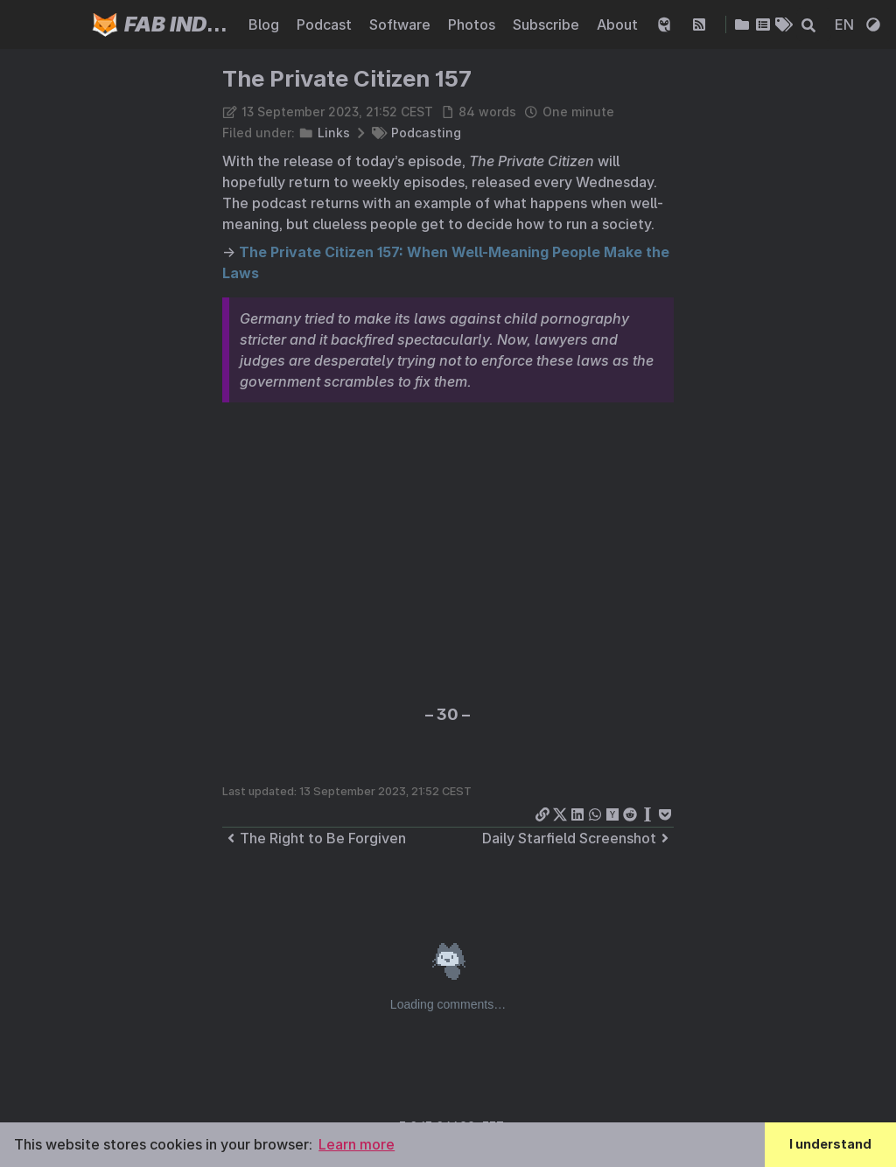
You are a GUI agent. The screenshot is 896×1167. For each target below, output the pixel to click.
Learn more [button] (356, 1144)
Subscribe (548, 24)
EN (846, 24)
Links (334, 132)
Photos (473, 24)
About (619, 24)
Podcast (326, 24)
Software (401, 24)
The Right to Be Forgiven (314, 838)
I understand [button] (830, 1143)
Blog (265, 24)
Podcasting (426, 132)
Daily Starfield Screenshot (578, 838)
